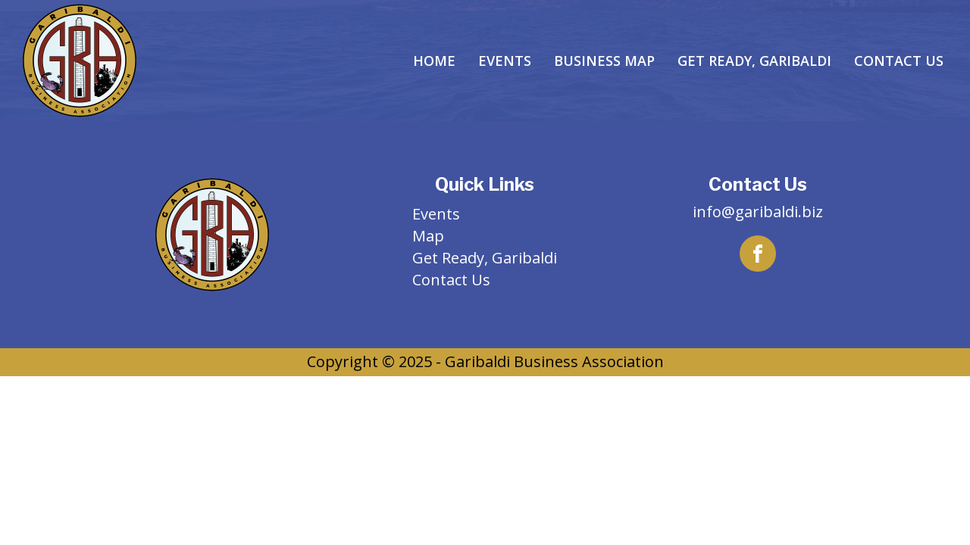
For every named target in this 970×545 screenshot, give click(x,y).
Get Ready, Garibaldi (754, 60)
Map (428, 236)
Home (434, 60)
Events (504, 60)
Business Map (604, 60)
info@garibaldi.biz (758, 211)
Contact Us (898, 60)
